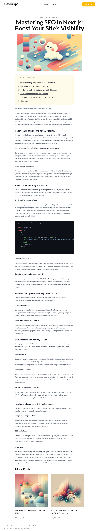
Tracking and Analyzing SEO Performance (36, 97)
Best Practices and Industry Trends (34, 94)
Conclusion (24, 101)
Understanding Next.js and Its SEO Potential (37, 82)
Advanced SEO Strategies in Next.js (34, 86)
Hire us (88, 4)
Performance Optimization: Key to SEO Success (38, 90)
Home (45, 4)
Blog (54, 4)
